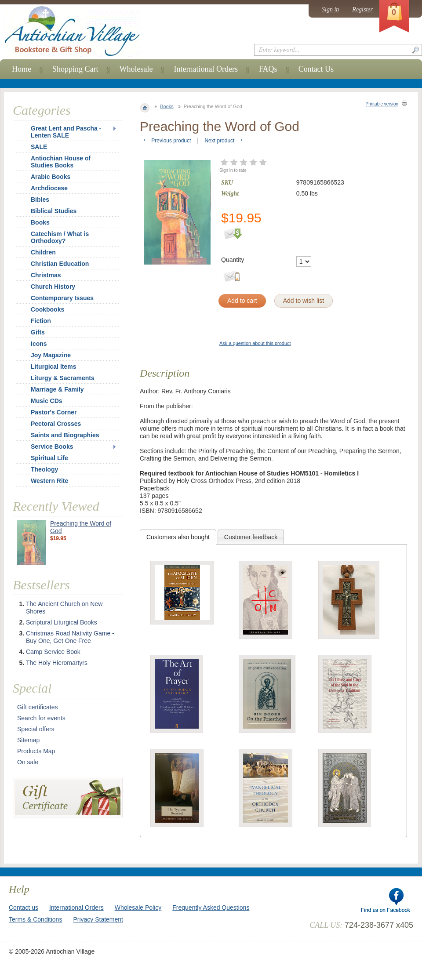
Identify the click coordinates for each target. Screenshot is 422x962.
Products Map (36, 751)
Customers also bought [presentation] (178, 537)
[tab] (178, 537)
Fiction (41, 320)
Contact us (23, 907)
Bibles (40, 199)
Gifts (38, 332)
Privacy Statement (98, 919)
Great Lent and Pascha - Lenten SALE (66, 132)
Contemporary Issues (62, 297)
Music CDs (46, 400)
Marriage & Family (57, 389)
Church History (53, 286)
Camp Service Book (53, 651)
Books (167, 106)
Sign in (330, 9)
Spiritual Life (49, 457)
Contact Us (316, 69)
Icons (39, 343)
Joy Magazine (51, 355)
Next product (224, 141)
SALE (39, 146)
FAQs (268, 69)
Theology (44, 469)
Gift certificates (37, 707)
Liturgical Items (53, 366)
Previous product (166, 141)
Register (362, 9)
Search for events (41, 718)
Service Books (52, 446)
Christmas (40, 275)
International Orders (205, 69)
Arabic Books (50, 176)
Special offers (36, 729)
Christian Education (60, 263)
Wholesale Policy (138, 907)
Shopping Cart (75, 69)
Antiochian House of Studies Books (61, 162)
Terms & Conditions (35, 919)
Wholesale (136, 69)
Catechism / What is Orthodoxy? (60, 237)
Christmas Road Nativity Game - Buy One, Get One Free (70, 637)
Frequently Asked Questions (210, 907)
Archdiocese (49, 188)
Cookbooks (47, 309)
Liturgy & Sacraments (63, 377)
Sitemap (28, 740)
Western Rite (49, 480)
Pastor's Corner (53, 412)
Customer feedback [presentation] (250, 537)
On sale (27, 762)
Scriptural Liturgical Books (61, 622)
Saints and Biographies (65, 435)
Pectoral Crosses (56, 423)
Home (21, 69)
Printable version (382, 104)
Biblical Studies (53, 210)
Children (43, 252)
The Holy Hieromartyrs (56, 662)
